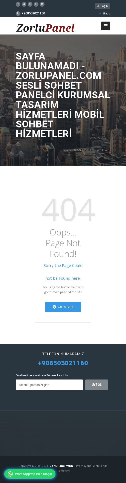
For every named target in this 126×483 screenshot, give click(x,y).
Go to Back (63, 307)
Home (67, 150)
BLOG (77, 150)
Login (102, 6)
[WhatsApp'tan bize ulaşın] (29, 474)
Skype (104, 13)
